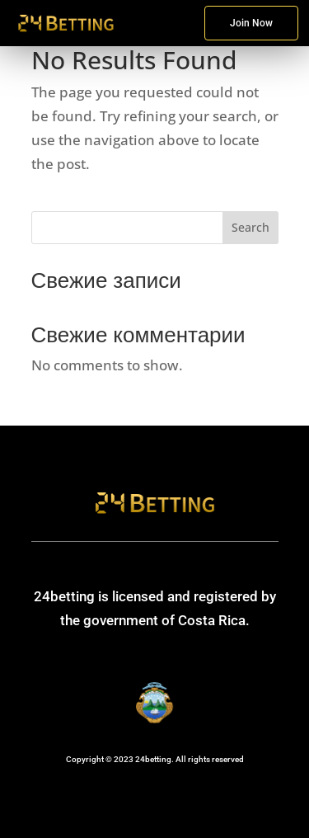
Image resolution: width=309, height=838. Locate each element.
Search (250, 227)
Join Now (251, 23)
